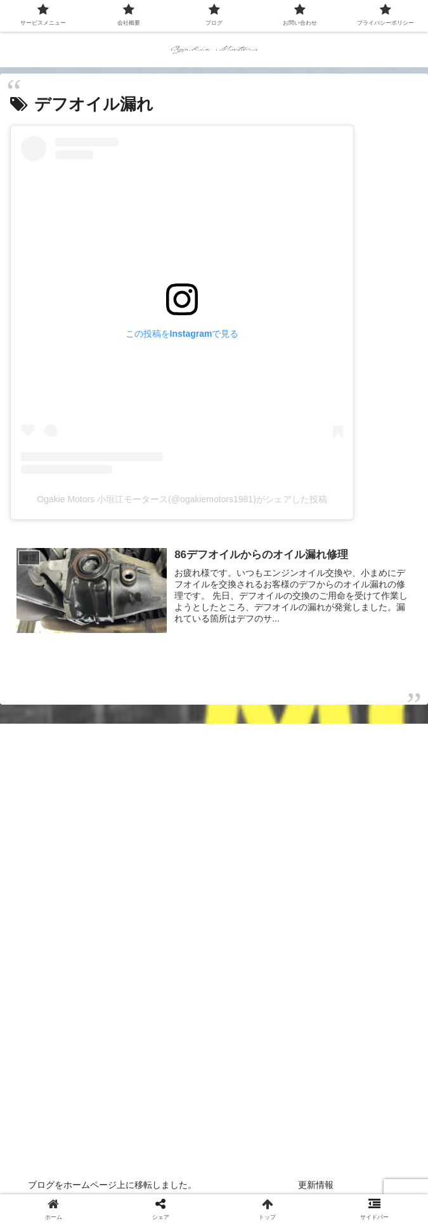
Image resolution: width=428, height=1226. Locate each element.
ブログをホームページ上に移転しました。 (112, 1185)
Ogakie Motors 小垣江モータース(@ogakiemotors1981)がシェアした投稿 (182, 499)
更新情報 (316, 1185)
